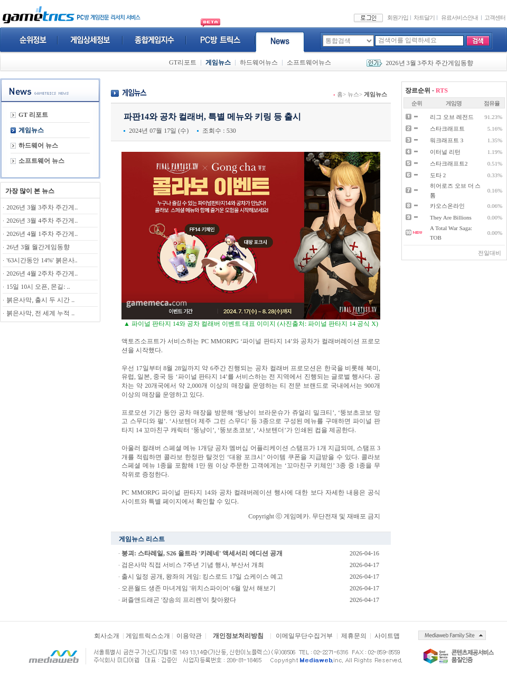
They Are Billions (451, 217)
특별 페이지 (165, 501)
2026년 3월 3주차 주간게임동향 (429, 63)
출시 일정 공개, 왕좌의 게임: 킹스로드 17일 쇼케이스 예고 (202, 576)
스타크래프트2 (449, 163)
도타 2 (438, 175)
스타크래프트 (447, 128)
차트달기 (424, 17)
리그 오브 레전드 (452, 117)
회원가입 (397, 17)
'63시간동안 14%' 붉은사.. (41, 260)
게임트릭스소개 (148, 636)
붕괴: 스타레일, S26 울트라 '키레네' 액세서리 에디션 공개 (202, 553)
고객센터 (494, 17)
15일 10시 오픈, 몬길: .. (38, 286)
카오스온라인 (447, 206)
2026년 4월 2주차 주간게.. (42, 273)
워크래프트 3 (446, 140)
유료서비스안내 (459, 17)
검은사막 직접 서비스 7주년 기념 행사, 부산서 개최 (192, 565)
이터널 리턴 (445, 152)
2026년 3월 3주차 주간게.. (42, 207)
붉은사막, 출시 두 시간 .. (40, 300)
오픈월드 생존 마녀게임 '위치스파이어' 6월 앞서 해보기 (198, 588)
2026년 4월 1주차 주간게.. (42, 234)
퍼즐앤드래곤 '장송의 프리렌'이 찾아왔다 (178, 600)
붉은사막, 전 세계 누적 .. (40, 313)
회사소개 (106, 636)
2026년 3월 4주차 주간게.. (42, 220)
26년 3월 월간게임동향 (38, 247)
